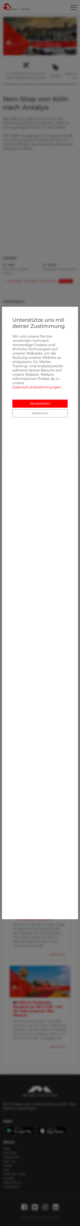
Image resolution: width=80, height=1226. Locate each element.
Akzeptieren (40, 404)
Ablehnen (40, 413)
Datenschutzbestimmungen (36, 387)
